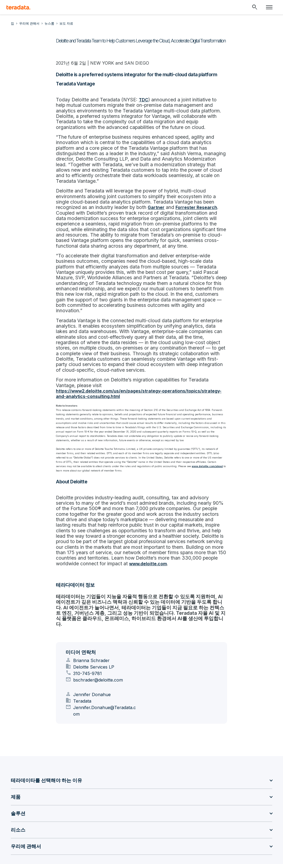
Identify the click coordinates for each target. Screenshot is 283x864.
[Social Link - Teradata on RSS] (106, 818)
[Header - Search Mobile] (254, 7)
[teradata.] (18, 7)
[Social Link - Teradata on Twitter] (54, 818)
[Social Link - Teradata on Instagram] (93, 818)
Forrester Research (114, 192)
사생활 (110, 840)
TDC (136, 99)
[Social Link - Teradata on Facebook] (80, 818)
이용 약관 (206, 840)
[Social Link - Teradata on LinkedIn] (16, 818)
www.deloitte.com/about (196, 419)
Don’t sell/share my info (143, 840)
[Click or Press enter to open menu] (269, 7)
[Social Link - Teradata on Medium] (41, 818)
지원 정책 (258, 840)
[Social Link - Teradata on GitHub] (28, 818)
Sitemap (90, 840)
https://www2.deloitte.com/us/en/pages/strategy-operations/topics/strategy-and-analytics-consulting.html (138, 347)
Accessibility (232, 840)
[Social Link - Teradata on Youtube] (67, 818)
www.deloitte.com (176, 505)
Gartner (75, 192)
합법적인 (184, 840)
